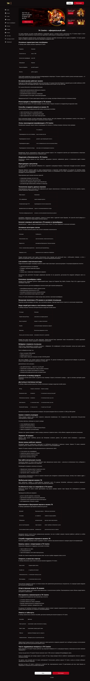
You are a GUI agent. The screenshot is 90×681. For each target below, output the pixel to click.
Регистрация (79, 3)
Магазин (7, 26)
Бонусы (7, 13)
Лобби (7, 10)
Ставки (7, 16)
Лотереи (7, 32)
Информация (8, 42)
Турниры (7, 19)
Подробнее (70, 13)
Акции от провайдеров (10, 23)
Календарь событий (9, 39)
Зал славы (8, 35)
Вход (70, 3)
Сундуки (7, 29)
